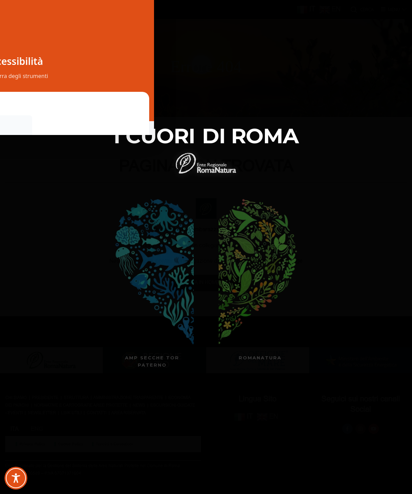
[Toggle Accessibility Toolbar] (16, 478)
